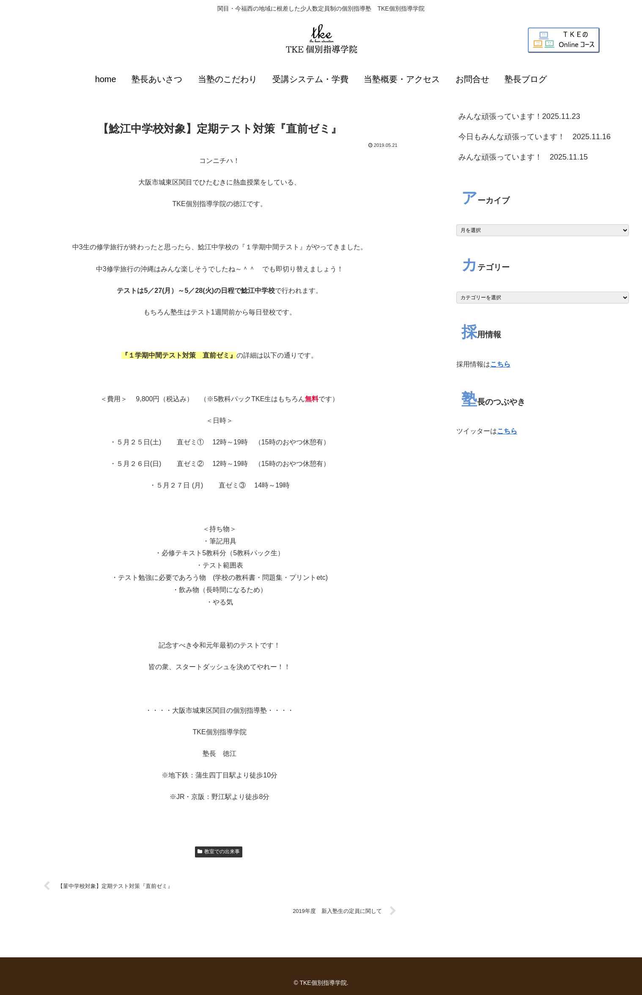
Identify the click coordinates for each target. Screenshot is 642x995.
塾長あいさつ (157, 79)
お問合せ (472, 79)
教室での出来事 (219, 851)
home (105, 79)
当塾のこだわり (227, 79)
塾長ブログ (526, 79)
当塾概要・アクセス (402, 79)
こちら (500, 364)
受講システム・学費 (310, 79)
